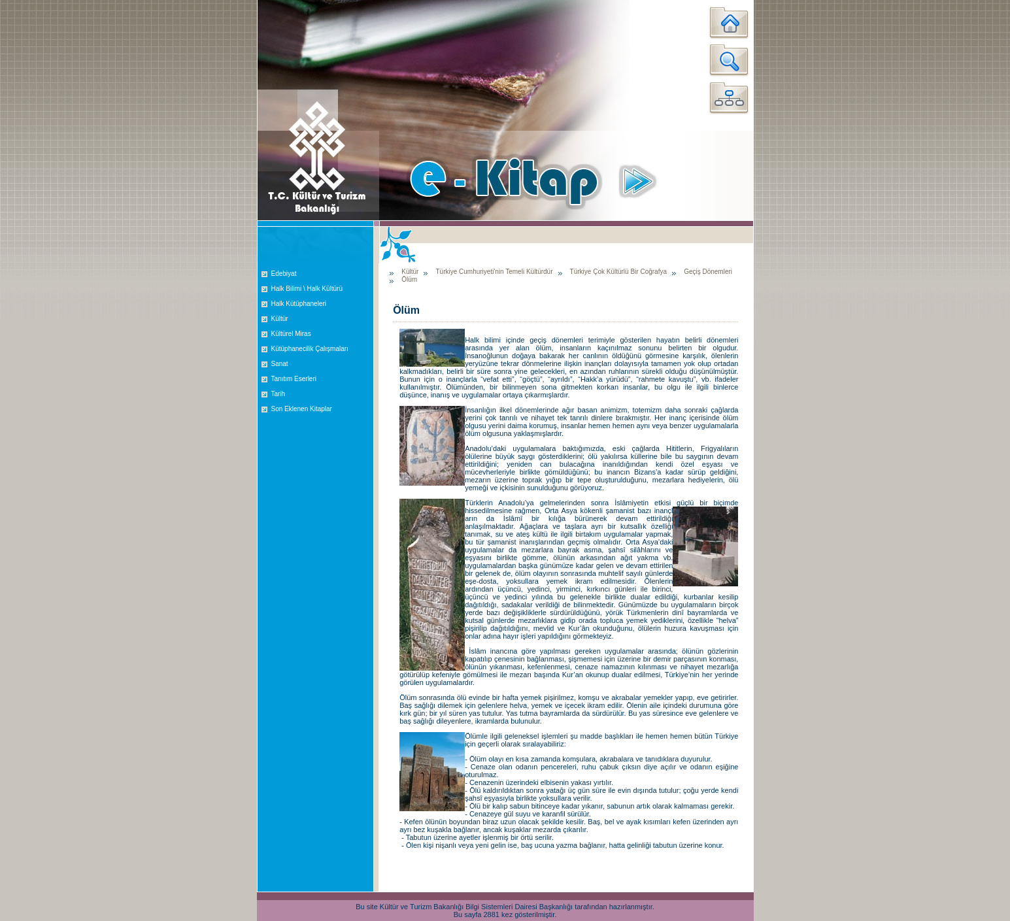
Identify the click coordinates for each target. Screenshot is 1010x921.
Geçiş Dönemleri (708, 271)
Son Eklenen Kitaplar (301, 408)
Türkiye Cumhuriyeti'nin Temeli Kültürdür (493, 271)
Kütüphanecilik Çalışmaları (309, 348)
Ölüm (409, 279)
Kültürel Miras (291, 333)
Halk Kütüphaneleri (299, 303)
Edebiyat (284, 273)
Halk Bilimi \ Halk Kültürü (307, 288)
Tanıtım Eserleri (293, 378)
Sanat (279, 363)
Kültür (279, 318)
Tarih (278, 393)
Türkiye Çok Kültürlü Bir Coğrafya (618, 271)
